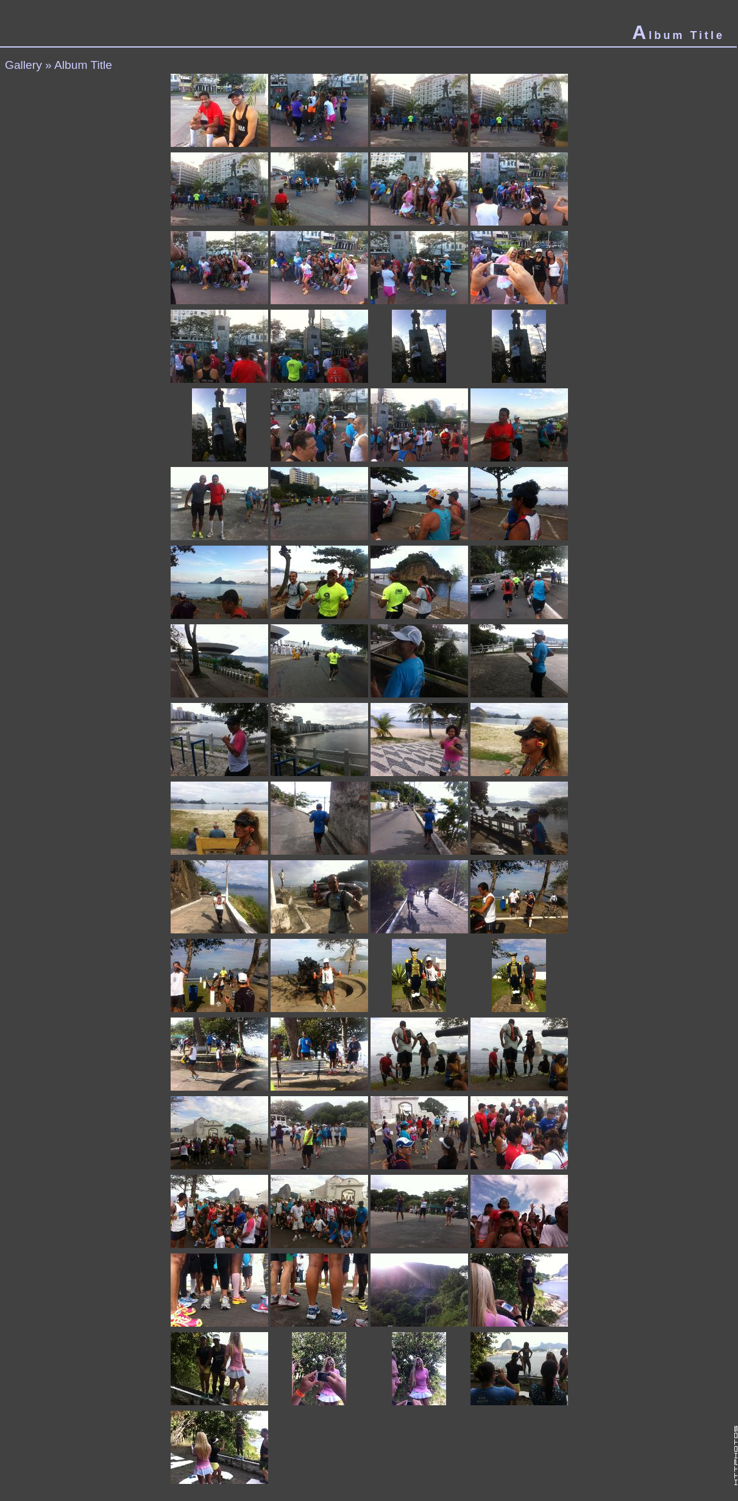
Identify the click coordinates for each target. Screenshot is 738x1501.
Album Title (83, 65)
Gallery (23, 65)
